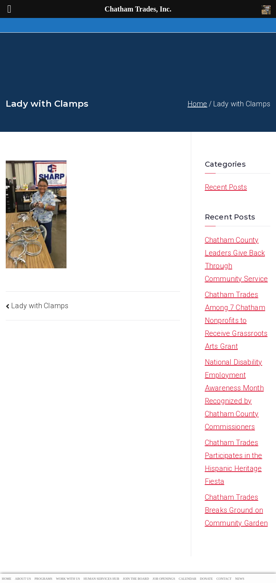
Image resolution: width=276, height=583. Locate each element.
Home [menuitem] (7, 578)
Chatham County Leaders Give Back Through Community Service (236, 259)
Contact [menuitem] (223, 578)
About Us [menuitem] (23, 578)
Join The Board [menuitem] (136, 578)
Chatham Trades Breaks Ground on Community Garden (236, 510)
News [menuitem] (239, 578)
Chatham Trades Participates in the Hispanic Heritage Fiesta (233, 462)
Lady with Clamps (39, 305)
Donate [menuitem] (206, 578)
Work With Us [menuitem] (68, 578)
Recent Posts (226, 187)
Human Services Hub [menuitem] (101, 578)
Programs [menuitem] (43, 578)
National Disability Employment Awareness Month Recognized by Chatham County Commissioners (234, 394)
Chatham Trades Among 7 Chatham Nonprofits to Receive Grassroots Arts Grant (236, 320)
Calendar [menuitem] (187, 578)
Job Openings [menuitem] (164, 578)
